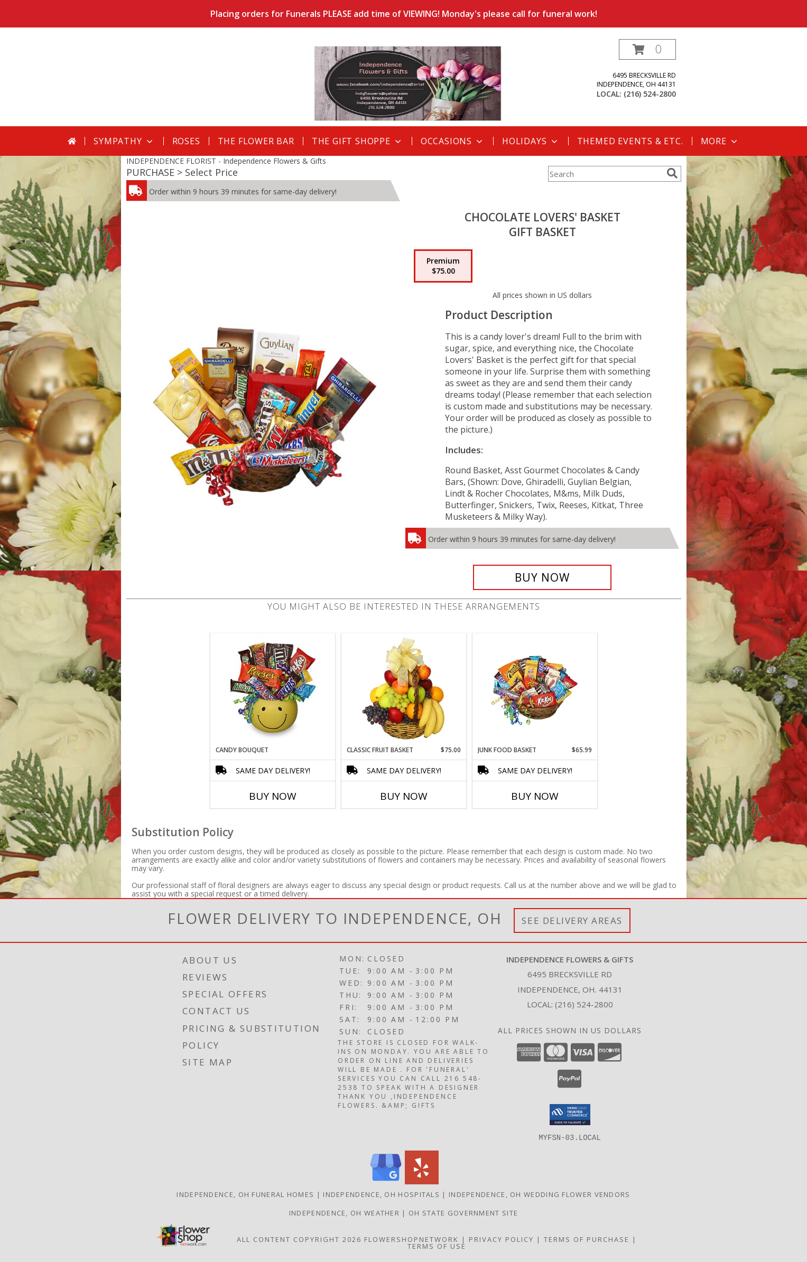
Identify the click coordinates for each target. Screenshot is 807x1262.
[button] (647, 49)
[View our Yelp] (422, 1181)
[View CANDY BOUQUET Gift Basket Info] (272, 689)
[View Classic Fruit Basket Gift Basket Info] (403, 689)
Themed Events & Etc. (630, 141)
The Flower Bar (256, 141)
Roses (186, 141)
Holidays (530, 141)
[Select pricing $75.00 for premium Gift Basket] (443, 266)
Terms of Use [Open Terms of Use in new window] (436, 1245)
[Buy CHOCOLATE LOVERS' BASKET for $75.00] (542, 577)
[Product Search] (605, 173)
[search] (672, 173)
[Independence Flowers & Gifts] (407, 83)
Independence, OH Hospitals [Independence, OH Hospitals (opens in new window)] (381, 1194)
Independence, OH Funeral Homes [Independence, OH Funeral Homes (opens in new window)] (245, 1194)
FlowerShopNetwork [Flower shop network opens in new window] (411, 1239)
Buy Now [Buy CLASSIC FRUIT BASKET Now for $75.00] (404, 796)
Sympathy (124, 141)
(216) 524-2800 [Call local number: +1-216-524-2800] (650, 94)
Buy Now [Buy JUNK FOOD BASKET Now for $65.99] (535, 796)
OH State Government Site (463, 1212)
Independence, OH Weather (344, 1212)
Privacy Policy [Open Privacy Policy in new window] (501, 1239)
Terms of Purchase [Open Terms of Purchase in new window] (586, 1239)
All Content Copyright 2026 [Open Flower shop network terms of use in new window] (299, 1239)
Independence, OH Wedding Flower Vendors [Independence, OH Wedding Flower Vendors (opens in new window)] (539, 1194)
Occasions (453, 141)
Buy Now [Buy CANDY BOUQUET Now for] (272, 796)
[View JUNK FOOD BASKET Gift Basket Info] (534, 689)
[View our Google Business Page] (386, 1181)
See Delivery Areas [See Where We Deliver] (572, 920)
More (720, 141)
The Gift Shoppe (357, 141)
